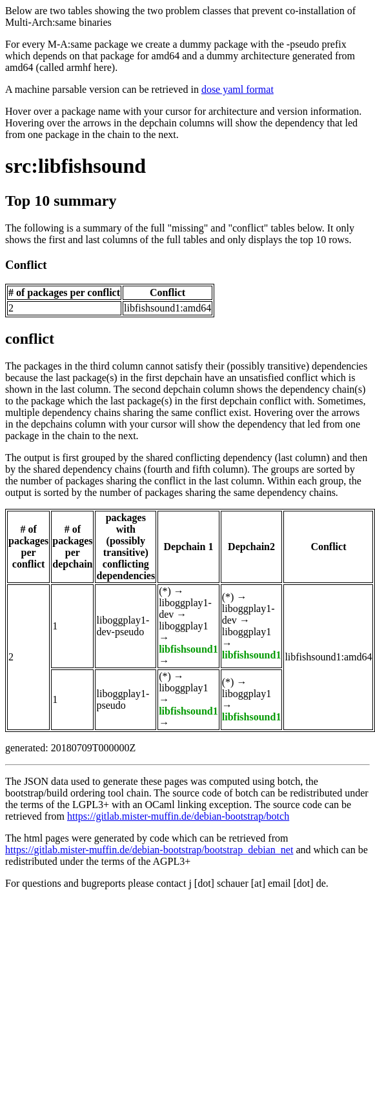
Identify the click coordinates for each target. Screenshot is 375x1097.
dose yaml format (237, 89)
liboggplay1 (183, 625)
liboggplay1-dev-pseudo (122, 626)
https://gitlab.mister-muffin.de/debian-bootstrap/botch (178, 816)
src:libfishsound (75, 165)
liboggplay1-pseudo (122, 699)
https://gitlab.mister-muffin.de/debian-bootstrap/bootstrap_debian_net (149, 849)
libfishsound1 (188, 649)
